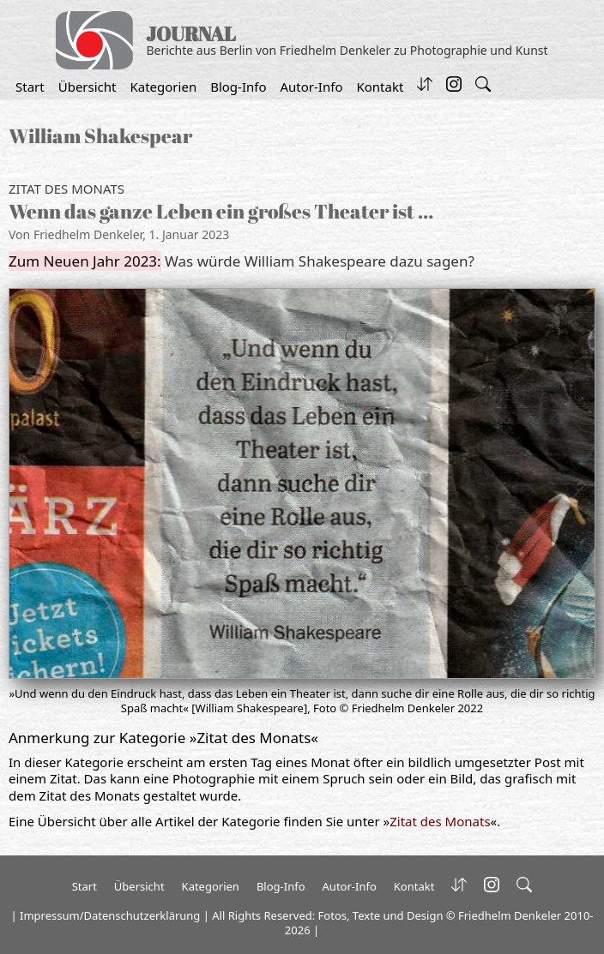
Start (30, 86)
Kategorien (163, 86)
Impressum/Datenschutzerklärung (110, 915)
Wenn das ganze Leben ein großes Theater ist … (221, 211)
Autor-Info (312, 86)
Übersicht (87, 86)
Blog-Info (238, 86)
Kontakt (379, 86)
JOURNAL (191, 34)
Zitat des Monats (66, 188)
